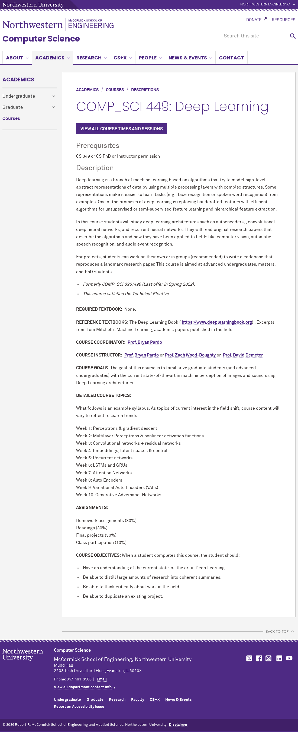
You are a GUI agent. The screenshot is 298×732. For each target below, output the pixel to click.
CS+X (123, 57)
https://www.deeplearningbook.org (217, 322)
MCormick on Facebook (258, 658)
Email (102, 679)
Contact (231, 57)
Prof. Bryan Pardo (145, 342)
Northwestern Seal (28, 663)
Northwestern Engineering (265, 4)
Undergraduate (18, 96)
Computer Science (41, 38)
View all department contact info (83, 687)
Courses (11, 118)
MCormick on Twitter (248, 658)
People (150, 57)
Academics (52, 57)
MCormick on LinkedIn (279, 658)
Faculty (137, 700)
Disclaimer (178, 725)
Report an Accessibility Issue (79, 707)
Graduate (12, 107)
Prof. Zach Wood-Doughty (190, 355)
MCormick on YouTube (289, 658)
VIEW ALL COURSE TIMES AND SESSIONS (121, 129)
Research (91, 57)
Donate (253, 20)
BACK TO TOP (277, 631)
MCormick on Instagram (269, 658)
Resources (284, 20)
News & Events (190, 57)
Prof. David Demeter (243, 355)
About (17, 57)
